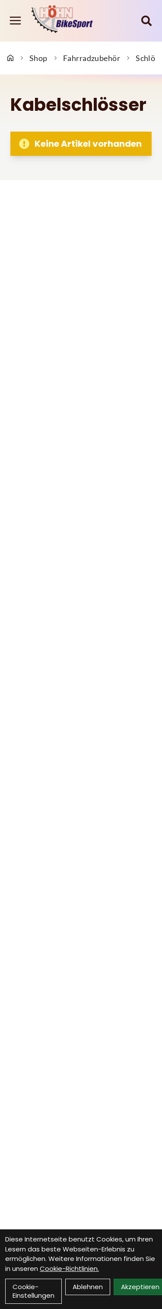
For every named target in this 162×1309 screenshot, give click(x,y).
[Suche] (146, 20)
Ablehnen (88, 1286)
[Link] (15, 20)
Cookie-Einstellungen (33, 1291)
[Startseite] (10, 58)
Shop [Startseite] (38, 58)
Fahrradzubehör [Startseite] (91, 58)
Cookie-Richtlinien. (69, 1268)
